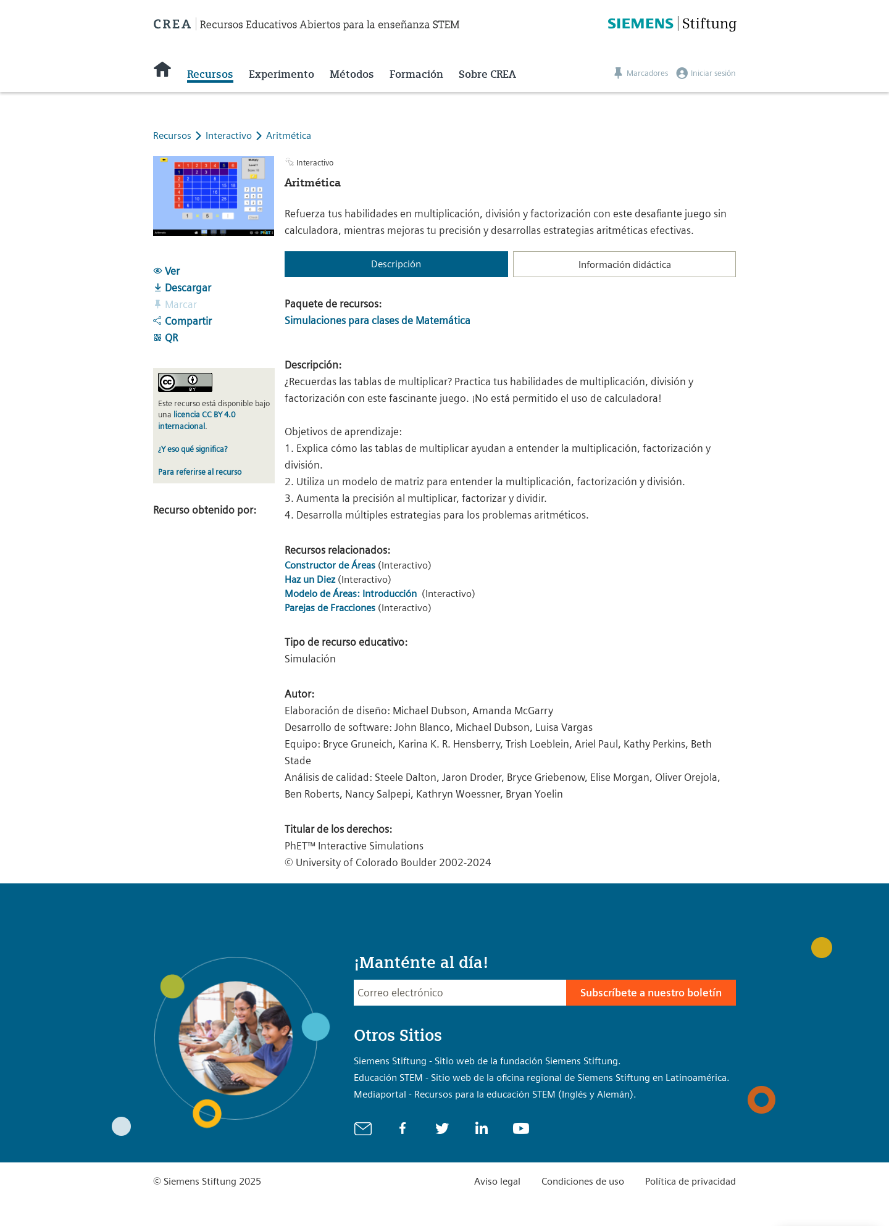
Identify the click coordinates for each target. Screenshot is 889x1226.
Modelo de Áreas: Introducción (352, 593)
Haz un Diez (310, 579)
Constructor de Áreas (330, 565)
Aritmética (288, 135)
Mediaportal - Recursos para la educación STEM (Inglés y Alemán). (495, 1094)
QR (165, 338)
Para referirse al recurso (199, 472)
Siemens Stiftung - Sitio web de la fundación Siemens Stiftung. (487, 1061)
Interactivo (230, 135)
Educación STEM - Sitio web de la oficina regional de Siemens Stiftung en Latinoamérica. (542, 1077)
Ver (166, 271)
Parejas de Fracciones (330, 608)
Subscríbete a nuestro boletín (651, 992)
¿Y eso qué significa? (192, 449)
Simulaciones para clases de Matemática (377, 320)
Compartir (182, 321)
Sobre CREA (487, 74)
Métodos (352, 74)
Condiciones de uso (582, 1181)
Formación (416, 74)
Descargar (182, 287)
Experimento (281, 74)
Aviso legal (497, 1181)
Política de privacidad (690, 1181)
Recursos (210, 74)
